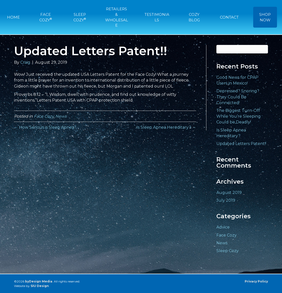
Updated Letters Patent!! (241, 143)
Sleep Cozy (227, 250)
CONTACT (229, 17)
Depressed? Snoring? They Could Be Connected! (237, 97)
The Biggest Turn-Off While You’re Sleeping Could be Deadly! (238, 116)
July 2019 (225, 200)
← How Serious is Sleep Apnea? (45, 127)
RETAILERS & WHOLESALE (116, 17)
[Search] (242, 49)
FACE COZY (45, 17)
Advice (223, 227)
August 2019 (229, 192)
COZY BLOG (194, 17)
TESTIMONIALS (157, 17)
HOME (13, 17)
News (61, 116)
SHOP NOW (265, 17)
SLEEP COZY (79, 17)
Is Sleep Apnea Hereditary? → (166, 127)
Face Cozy (44, 116)
